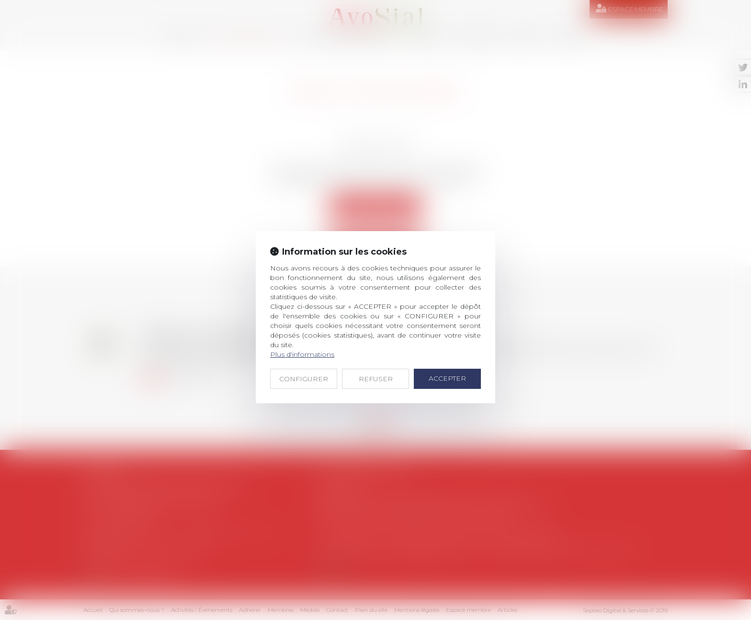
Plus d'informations (302, 354)
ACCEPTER (447, 378)
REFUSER (376, 378)
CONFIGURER (303, 378)
